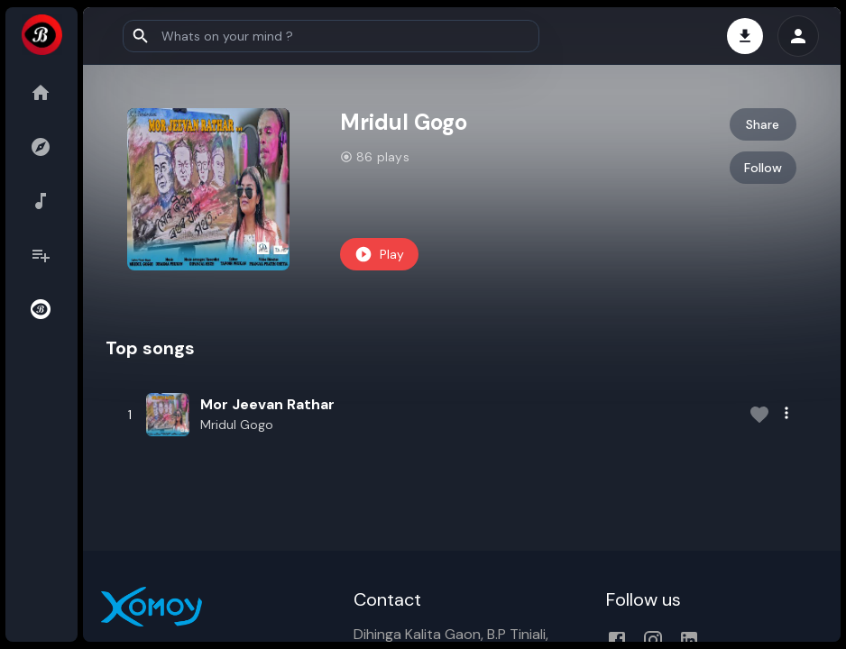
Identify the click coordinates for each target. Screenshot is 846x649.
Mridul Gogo (236, 424)
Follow (763, 168)
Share (762, 124)
